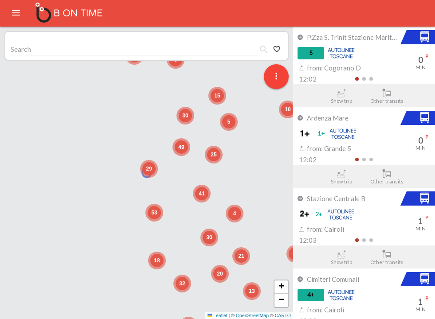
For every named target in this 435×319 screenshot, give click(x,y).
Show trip (341, 96)
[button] (149, 169)
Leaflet (217, 315)
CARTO (283, 315)
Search (21, 49)
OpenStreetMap (252, 315)
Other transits (387, 96)
